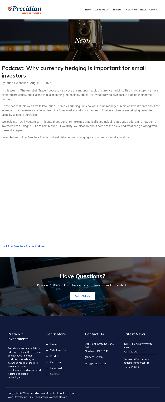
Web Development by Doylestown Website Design (37, 396)
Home (88, 9)
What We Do (102, 9)
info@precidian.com (96, 363)
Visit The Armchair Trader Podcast (23, 246)
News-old (56, 368)
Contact (153, 9)
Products (116, 9)
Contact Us (82, 295)
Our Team (131, 9)
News (143, 9)
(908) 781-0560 (94, 357)
